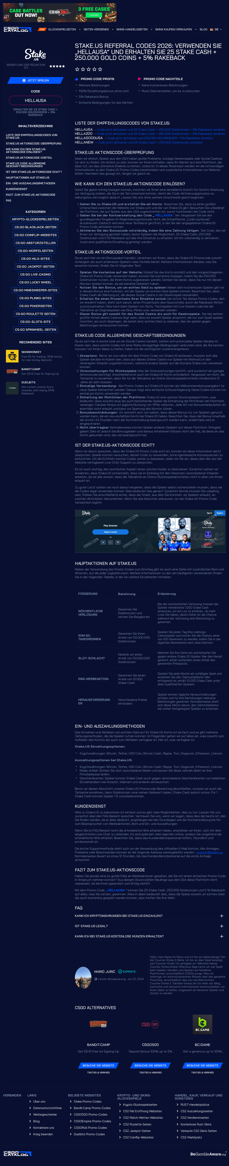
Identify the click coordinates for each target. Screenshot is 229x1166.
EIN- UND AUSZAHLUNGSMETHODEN (30, 183)
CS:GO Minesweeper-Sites (35, 290)
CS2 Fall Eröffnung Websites (142, 1111)
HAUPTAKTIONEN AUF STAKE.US (27, 177)
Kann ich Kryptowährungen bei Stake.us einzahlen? (119, 916)
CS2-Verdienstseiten (195, 1117)
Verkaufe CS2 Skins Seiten (199, 1131)
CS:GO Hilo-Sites (35, 259)
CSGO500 (150, 1045)
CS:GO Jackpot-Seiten (35, 266)
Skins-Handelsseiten (132, 29)
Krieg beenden (43, 1134)
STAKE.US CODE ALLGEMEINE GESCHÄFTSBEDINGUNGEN (26, 165)
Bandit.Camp (98, 1045)
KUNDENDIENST (17, 189)
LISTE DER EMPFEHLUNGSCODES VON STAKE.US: (31, 136)
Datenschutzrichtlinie (47, 1108)
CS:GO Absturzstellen (36, 243)
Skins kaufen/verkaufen (173, 29)
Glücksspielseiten (62, 29)
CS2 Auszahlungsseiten (197, 1111)
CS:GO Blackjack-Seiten (35, 227)
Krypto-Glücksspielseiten (35, 219)
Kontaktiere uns (43, 1128)
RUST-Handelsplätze (195, 1104)
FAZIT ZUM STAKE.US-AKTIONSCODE (30, 195)
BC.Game (202, 1045)
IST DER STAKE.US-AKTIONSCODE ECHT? (34, 172)
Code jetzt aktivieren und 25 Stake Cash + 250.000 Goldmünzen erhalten (150, 142)
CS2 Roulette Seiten (137, 1124)
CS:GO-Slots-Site (35, 322)
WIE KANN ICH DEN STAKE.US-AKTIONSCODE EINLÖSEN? (26, 150)
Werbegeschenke (45, 1114)
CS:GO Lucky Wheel (35, 282)
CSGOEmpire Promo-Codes (92, 1121)
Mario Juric (104, 971)
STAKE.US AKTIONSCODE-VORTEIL (29, 157)
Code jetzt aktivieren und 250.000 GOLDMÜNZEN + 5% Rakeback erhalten (160, 138)
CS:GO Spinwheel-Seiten (35, 330)
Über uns (39, 1101)
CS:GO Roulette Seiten (35, 314)
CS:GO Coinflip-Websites (35, 235)
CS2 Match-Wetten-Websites (143, 1117)
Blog (203, 29)
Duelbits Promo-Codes (89, 1134)
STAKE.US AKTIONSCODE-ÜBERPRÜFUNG (33, 143)
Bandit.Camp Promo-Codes (92, 1108)
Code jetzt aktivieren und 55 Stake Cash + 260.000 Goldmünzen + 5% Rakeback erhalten (161, 134)
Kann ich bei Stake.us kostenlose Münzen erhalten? (119, 936)
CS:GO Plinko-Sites (35, 298)
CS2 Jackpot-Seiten (137, 1131)
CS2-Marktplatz (191, 1137)
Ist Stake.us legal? (91, 926)
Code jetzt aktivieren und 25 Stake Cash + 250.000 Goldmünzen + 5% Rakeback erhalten (161, 129)
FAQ (8, 200)
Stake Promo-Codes (87, 1101)
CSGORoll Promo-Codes (90, 1128)
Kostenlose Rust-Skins (196, 1124)
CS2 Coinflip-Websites (138, 1137)
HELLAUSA (163, 215)
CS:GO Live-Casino (35, 274)
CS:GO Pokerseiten (35, 306)
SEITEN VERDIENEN (96, 29)
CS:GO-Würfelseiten (35, 251)
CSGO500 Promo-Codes (90, 1114)
